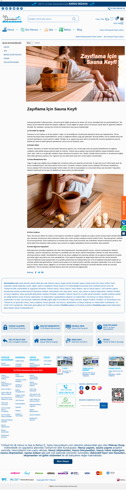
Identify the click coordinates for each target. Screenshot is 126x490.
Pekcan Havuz (54, 283)
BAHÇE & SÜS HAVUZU (12, 55)
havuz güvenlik (50, 302)
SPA (5, 51)
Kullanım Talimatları (19, 415)
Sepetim (18, 407)
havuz (26, 302)
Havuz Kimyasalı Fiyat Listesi (112, 30)
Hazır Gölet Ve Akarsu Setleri (6, 393)
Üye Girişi (47, 364)
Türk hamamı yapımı (110, 289)
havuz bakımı (77, 289)
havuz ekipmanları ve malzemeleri (40, 297)
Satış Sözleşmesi (19, 375)
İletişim (18, 410)
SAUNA (6, 59)
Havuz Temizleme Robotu (5, 377)
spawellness (72, 302)
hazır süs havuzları (24, 300)
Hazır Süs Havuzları (4, 403)
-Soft (51, 487)
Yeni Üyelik (47, 361)
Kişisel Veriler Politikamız (20, 396)
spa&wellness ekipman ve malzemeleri (71, 297)
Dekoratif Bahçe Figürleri (7, 420)
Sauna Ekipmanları (5, 426)
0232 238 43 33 (66, 392)
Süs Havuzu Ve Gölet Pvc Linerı (6, 398)
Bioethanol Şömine (5, 436)
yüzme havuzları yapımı (76, 283)
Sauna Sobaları (35, 415)
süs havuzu (61, 302)
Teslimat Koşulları (18, 365)
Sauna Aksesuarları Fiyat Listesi (89, 37)
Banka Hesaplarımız (20, 391)
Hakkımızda (19, 361)
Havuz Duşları (6, 389)
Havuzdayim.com (56, 292)
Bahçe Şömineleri (5, 431)
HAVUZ (6, 47)
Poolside (53, 294)
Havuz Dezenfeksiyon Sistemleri (6, 383)
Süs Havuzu (31, 30)
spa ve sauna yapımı (92, 289)
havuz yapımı (65, 289)
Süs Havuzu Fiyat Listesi (114, 37)
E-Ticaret (56, 487)
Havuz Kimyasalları (5, 364)
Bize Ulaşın (63, 461)
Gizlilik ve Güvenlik (18, 385)
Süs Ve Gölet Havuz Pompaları (5, 409)
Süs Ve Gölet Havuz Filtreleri (6, 415)
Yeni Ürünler (19, 400)
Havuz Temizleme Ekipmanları (34, 377)
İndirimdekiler (20, 404)
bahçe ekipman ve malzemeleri (93, 302)
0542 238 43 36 (66, 405)
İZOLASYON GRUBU (11, 63)
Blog (79, 30)
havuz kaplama (36, 302)
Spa (51, 30)
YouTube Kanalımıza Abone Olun (23, 370)
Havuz (10, 30)
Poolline (117, 292)
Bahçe (67, 30)
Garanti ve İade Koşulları (20, 380)
